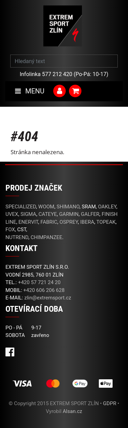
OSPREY (68, 222)
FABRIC (48, 222)
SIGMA (28, 214)
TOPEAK (105, 222)
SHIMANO (68, 207)
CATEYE (48, 214)
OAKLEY (107, 207)
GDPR (109, 403)
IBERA (87, 222)
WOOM (46, 207)
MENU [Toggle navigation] (29, 91)
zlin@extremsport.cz (47, 298)
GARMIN (69, 214)
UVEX (11, 214)
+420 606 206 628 (44, 290)
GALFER (90, 214)
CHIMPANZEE (46, 237)
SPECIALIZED (20, 207)
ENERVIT (28, 222)
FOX (10, 229)
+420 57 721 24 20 (39, 282)
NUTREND (16, 237)
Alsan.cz (72, 411)
